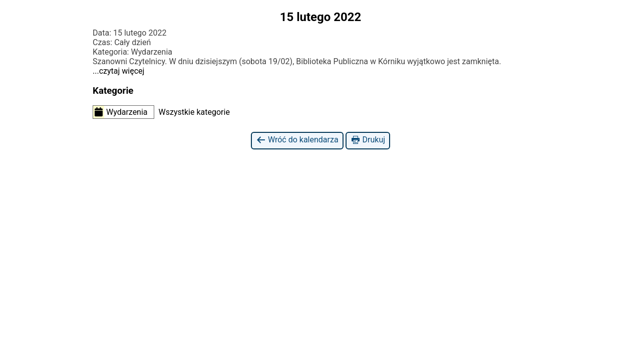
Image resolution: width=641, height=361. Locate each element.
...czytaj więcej (118, 71)
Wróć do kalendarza (297, 140)
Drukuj (368, 140)
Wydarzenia (120, 112)
